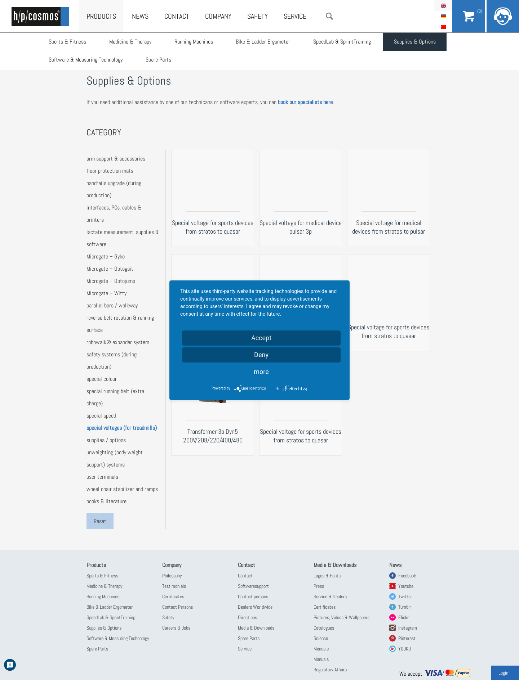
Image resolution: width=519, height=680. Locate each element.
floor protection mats (109, 171)
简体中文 (443, 27)
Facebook (407, 575)
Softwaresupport (253, 586)
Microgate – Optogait (109, 269)
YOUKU (404, 648)
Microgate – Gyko (105, 256)
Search (329, 16)
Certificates (173, 596)
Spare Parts (158, 59)
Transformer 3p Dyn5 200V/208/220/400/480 (213, 435)
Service (295, 16)
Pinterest (407, 638)
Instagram (407, 628)
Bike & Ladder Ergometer (263, 41)
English (443, 5)
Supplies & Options (415, 41)
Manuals (321, 648)
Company (218, 16)
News (140, 16)
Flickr (403, 617)
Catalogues (324, 628)
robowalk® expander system (117, 342)
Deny (261, 355)
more (261, 371)
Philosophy (172, 575)
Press (319, 586)
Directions (247, 617)
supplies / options (106, 440)
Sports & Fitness (67, 41)
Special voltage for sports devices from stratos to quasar (212, 227)
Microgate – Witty (106, 293)
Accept (261, 338)
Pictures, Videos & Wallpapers (341, 617)
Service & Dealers (330, 596)
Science (321, 638)
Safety (257, 16)
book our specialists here (305, 102)
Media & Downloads (256, 628)
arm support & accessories (115, 158)
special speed (101, 415)
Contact (176, 16)
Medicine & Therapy (130, 41)
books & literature (106, 501)
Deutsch (443, 16)
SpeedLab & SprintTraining (342, 41)
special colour (101, 379)
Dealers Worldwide (255, 607)
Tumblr (404, 607)
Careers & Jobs (176, 628)
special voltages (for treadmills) (121, 428)
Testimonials (174, 586)
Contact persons (253, 596)
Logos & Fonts (327, 575)
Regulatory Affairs (330, 669)
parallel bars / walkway (112, 305)
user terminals (102, 477)
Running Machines (193, 41)
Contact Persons (177, 607)
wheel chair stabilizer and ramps (122, 489)
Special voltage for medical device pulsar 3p (301, 227)
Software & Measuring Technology (86, 59)
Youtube (405, 586)
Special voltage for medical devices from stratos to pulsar (388, 227)
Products (101, 16)
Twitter (405, 596)
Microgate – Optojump (110, 281)
